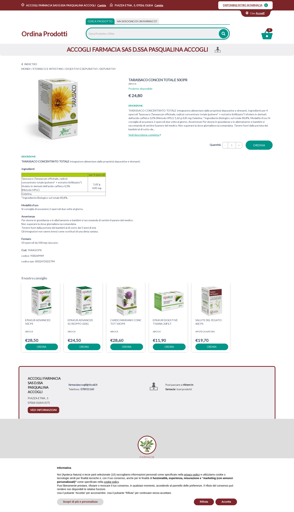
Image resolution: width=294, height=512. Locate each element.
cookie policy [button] (111, 481)
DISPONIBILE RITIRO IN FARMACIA (242, 5)
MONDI (26, 68)
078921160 (87, 389)
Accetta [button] (226, 501)
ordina (259, 145)
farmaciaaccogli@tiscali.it (83, 384)
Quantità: (215, 144)
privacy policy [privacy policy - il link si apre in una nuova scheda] (192, 474)
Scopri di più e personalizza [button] (80, 501)
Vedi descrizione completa (144, 134)
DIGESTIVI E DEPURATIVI (82, 68)
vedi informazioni (43, 410)
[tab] (137, 21)
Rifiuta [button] (204, 501)
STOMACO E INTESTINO (48, 68)
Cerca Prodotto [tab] (100, 21)
